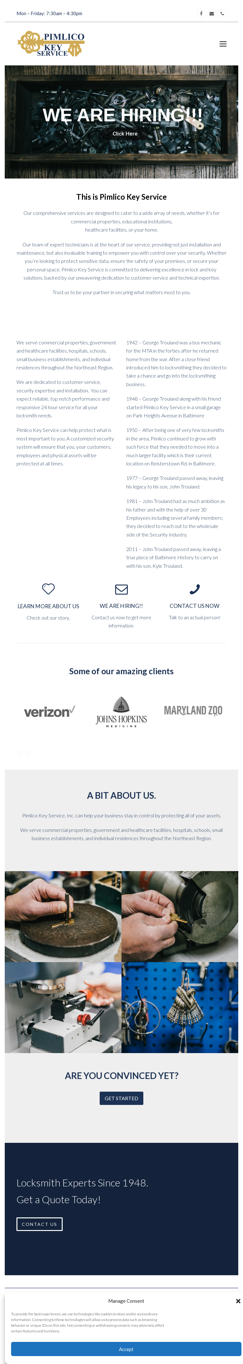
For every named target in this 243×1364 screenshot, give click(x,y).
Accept (126, 1349)
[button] (238, 1301)
